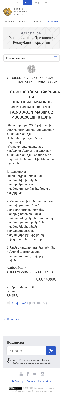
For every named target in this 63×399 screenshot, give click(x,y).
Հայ (17, 2)
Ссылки (31, 381)
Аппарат (23, 21)
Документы (52, 21)
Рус (27, 2)
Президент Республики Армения (20, 12)
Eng (37, 2)
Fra (46, 2)
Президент (9, 21)
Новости (37, 21)
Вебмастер (17, 381)
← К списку (11, 319)
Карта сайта (44, 381)
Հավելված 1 (20, 303)
